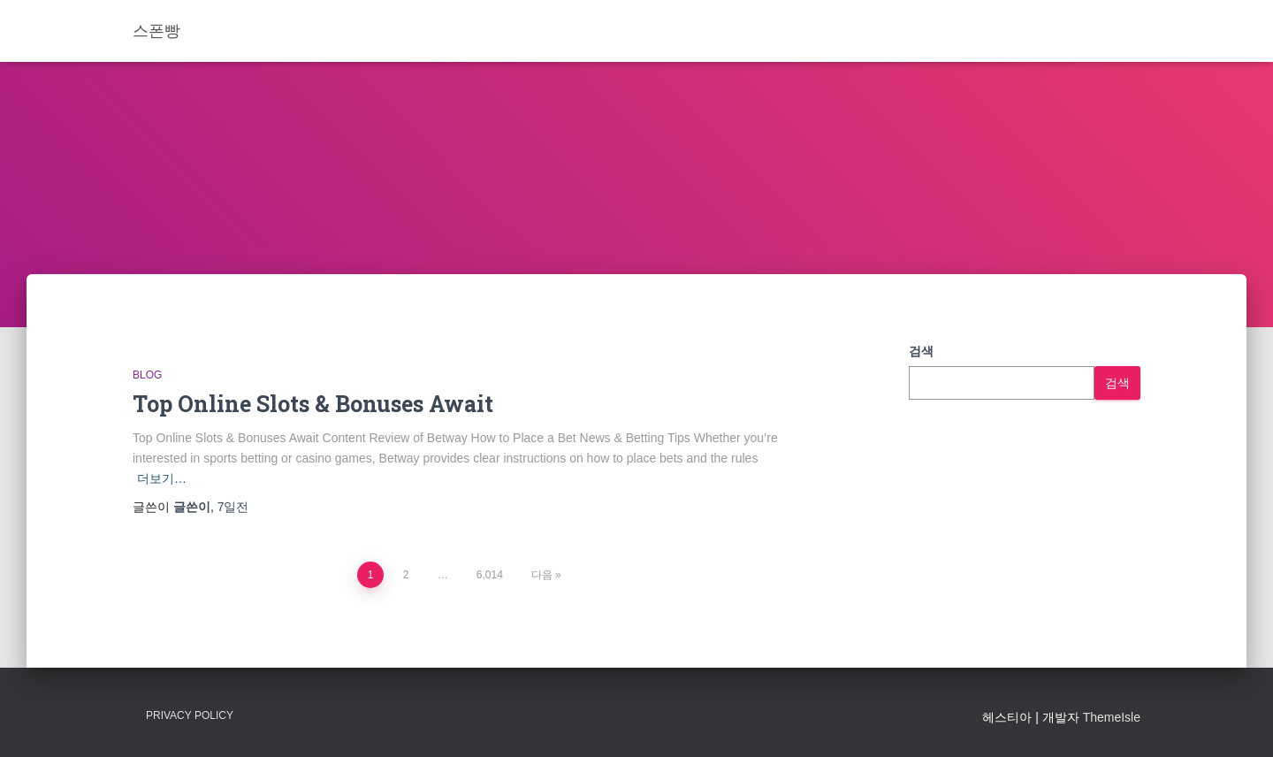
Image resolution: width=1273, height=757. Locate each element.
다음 (542, 575)
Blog (147, 375)
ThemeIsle (1111, 717)
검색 (921, 351)
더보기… (162, 478)
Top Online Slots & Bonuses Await (313, 403)
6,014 (489, 575)
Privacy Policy (189, 715)
